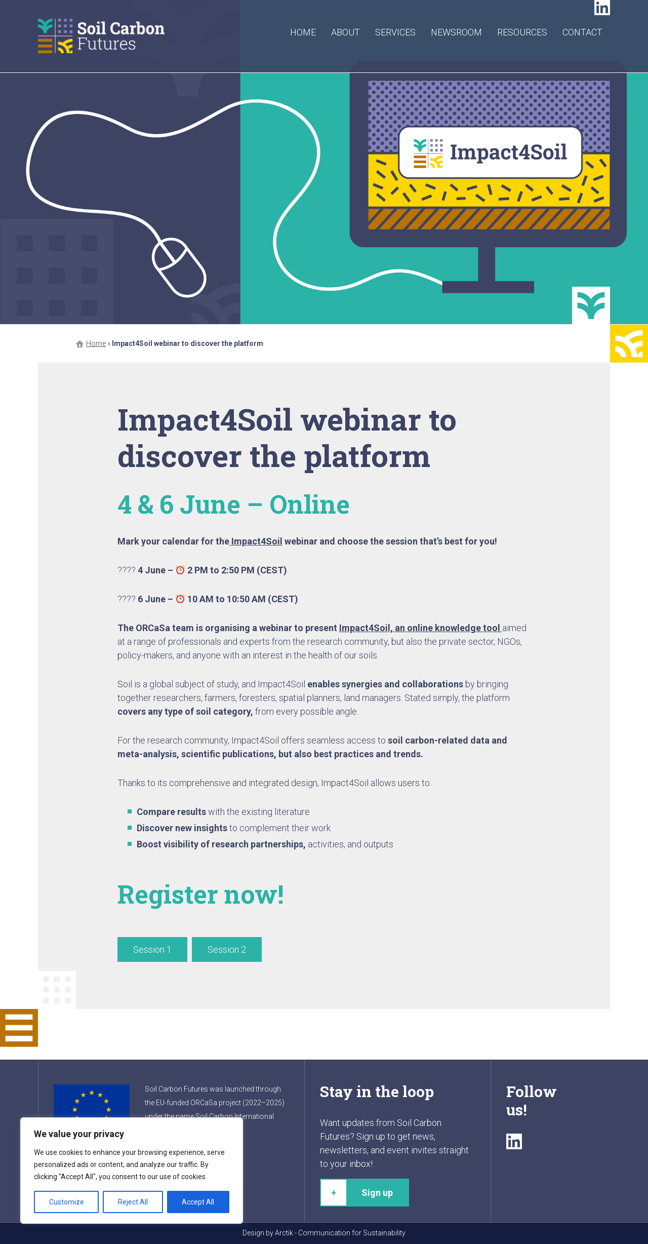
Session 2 (227, 949)
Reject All (133, 1202)
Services (395, 32)
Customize (66, 1202)
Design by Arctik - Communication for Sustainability (324, 1233)
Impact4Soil (255, 541)
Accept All (198, 1202)
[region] (131, 1170)
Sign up (377, 1192)
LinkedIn (602, 8)
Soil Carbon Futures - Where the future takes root (101, 36)
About (345, 32)
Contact (582, 32)
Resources (522, 32)
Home (303, 32)
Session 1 (152, 949)
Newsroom (456, 32)
